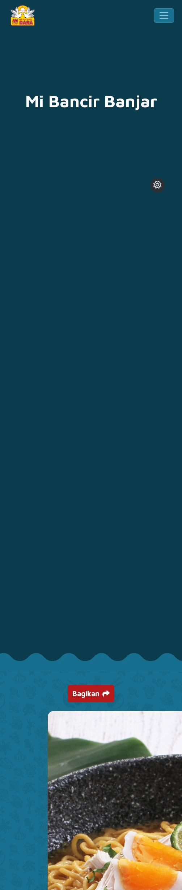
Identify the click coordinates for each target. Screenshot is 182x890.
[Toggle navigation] (164, 15)
